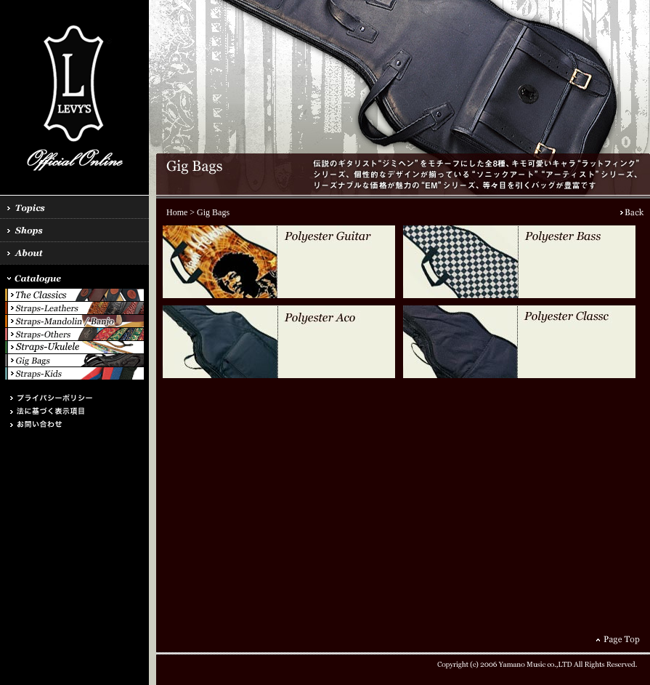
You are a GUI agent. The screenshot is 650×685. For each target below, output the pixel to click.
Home (176, 212)
